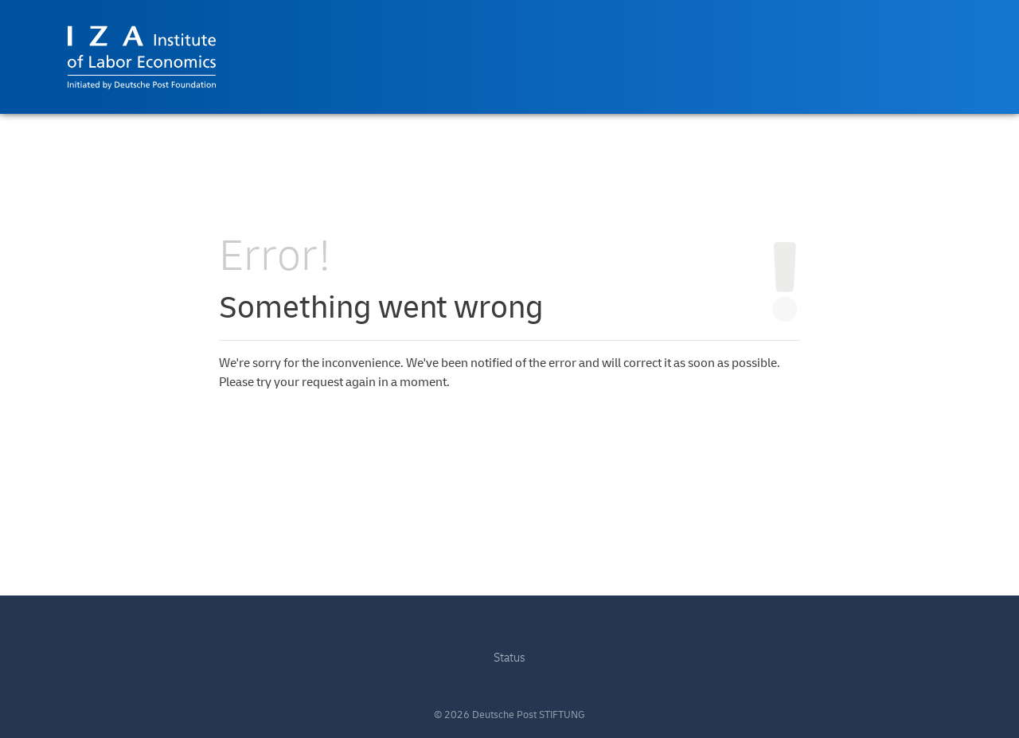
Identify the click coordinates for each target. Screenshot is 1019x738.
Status (509, 658)
